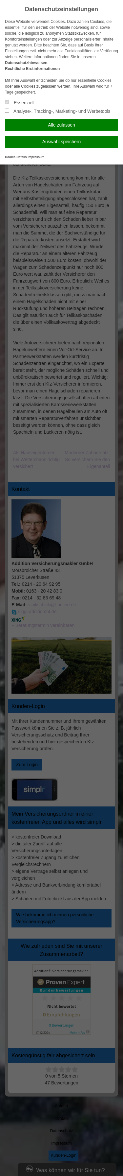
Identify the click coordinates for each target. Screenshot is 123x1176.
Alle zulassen (61, 125)
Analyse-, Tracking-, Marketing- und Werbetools (58, 111)
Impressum (36, 157)
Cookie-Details (16, 157)
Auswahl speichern (61, 141)
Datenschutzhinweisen (26, 63)
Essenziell (19, 102)
